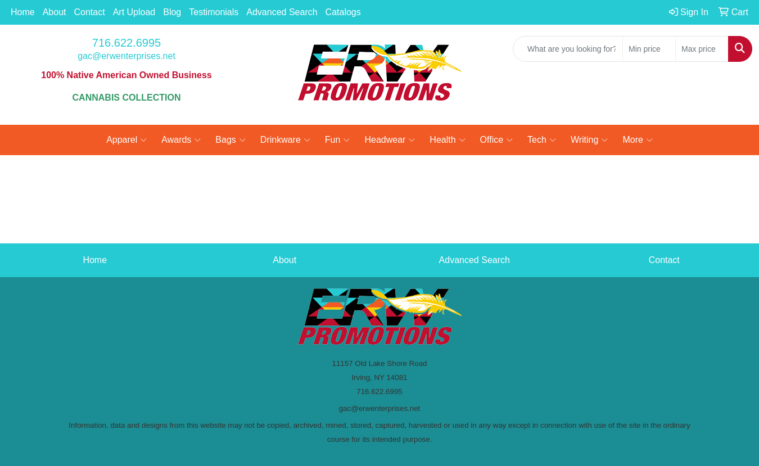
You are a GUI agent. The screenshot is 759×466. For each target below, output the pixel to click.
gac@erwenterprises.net (126, 56)
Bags (230, 140)
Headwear (389, 140)
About (54, 12)
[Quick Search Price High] (702, 49)
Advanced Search (281, 12)
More (637, 140)
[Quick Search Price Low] (649, 49)
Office (496, 140)
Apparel (126, 140)
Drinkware (285, 140)
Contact (89, 12)
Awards (181, 140)
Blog (172, 12)
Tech (541, 140)
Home (23, 12)
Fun (337, 140)
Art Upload (134, 12)
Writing (589, 140)
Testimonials (213, 12)
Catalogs (343, 12)
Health (447, 140)
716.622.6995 (126, 43)
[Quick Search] (568, 49)
